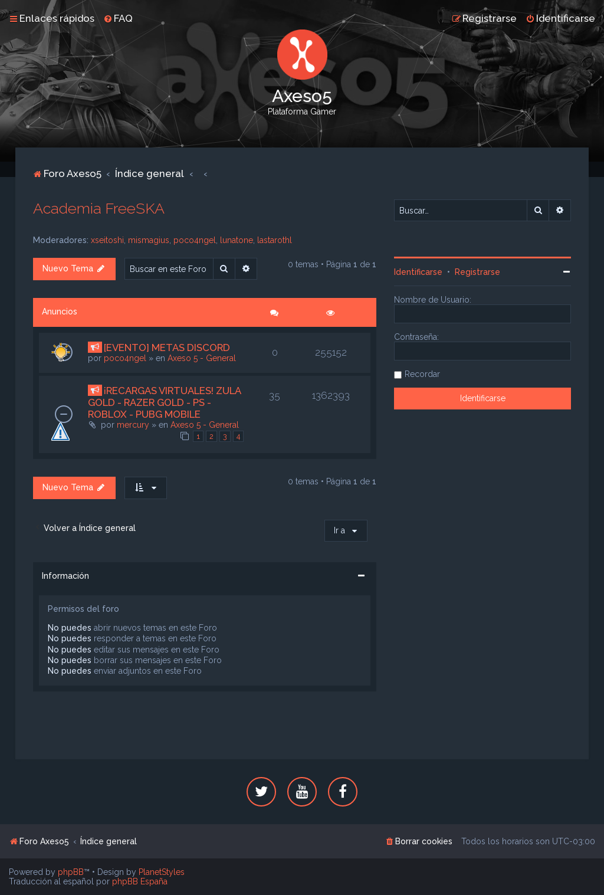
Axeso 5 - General (202, 358)
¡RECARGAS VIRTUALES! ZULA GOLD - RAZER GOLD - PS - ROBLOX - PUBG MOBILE (164, 402)
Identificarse (418, 272)
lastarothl (274, 240)
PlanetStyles (162, 872)
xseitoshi (107, 240)
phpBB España (140, 881)
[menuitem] (118, 18)
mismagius (148, 240)
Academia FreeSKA (99, 208)
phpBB (71, 872)
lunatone (236, 240)
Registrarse (477, 272)
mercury (133, 425)
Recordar (422, 374)
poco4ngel (194, 240)
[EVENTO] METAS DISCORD (167, 347)
